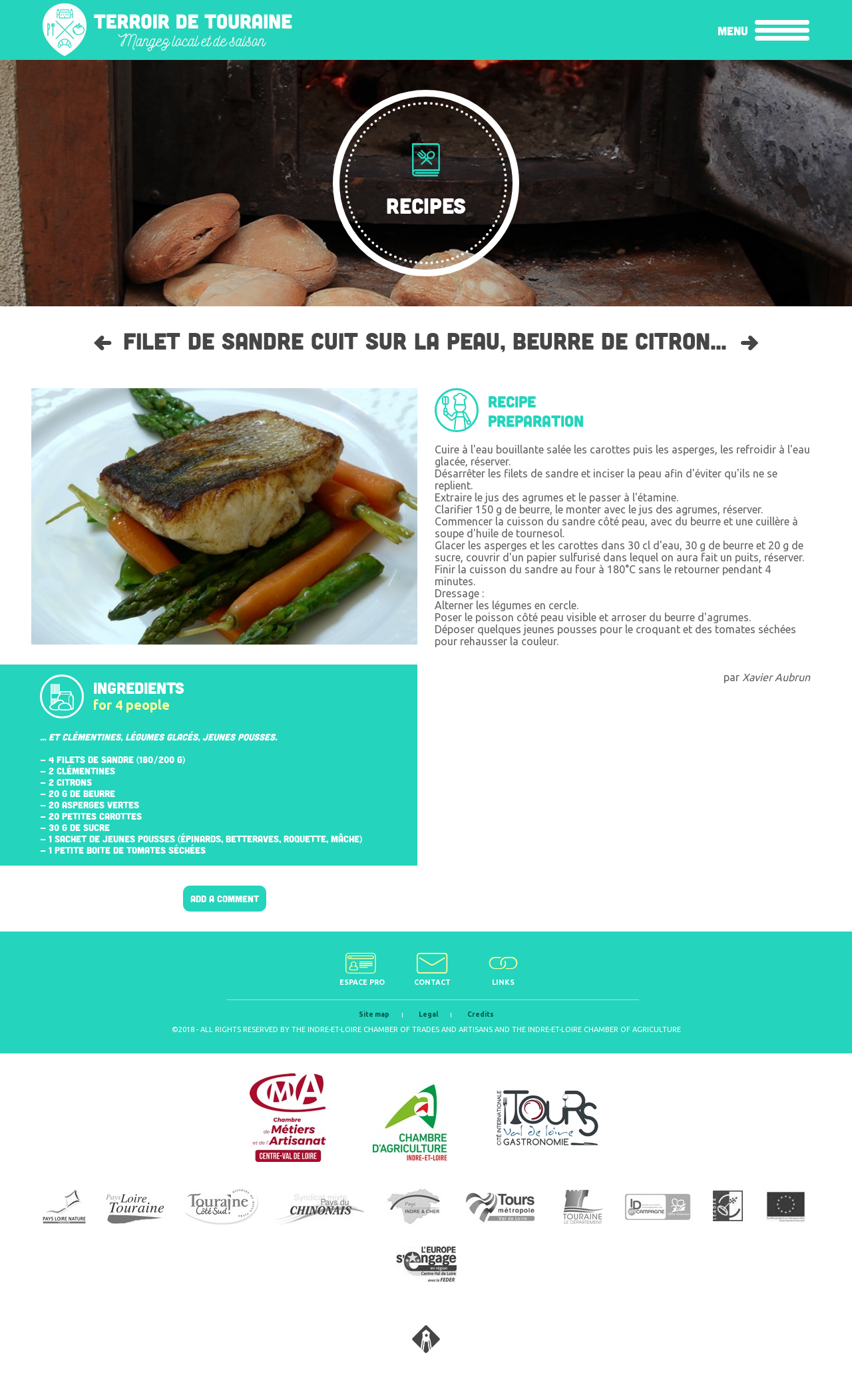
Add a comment (224, 898)
